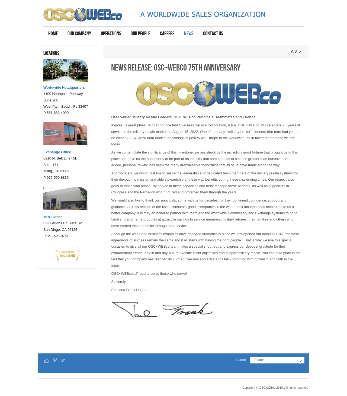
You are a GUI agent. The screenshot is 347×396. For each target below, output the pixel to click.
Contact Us (213, 33)
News (188, 33)
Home (53, 33)
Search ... (242, 360)
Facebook (46, 360)
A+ (293, 52)
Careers (167, 33)
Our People (140, 33)
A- (301, 52)
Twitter (62, 360)
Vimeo (54, 360)
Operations (111, 33)
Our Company (79, 33)
